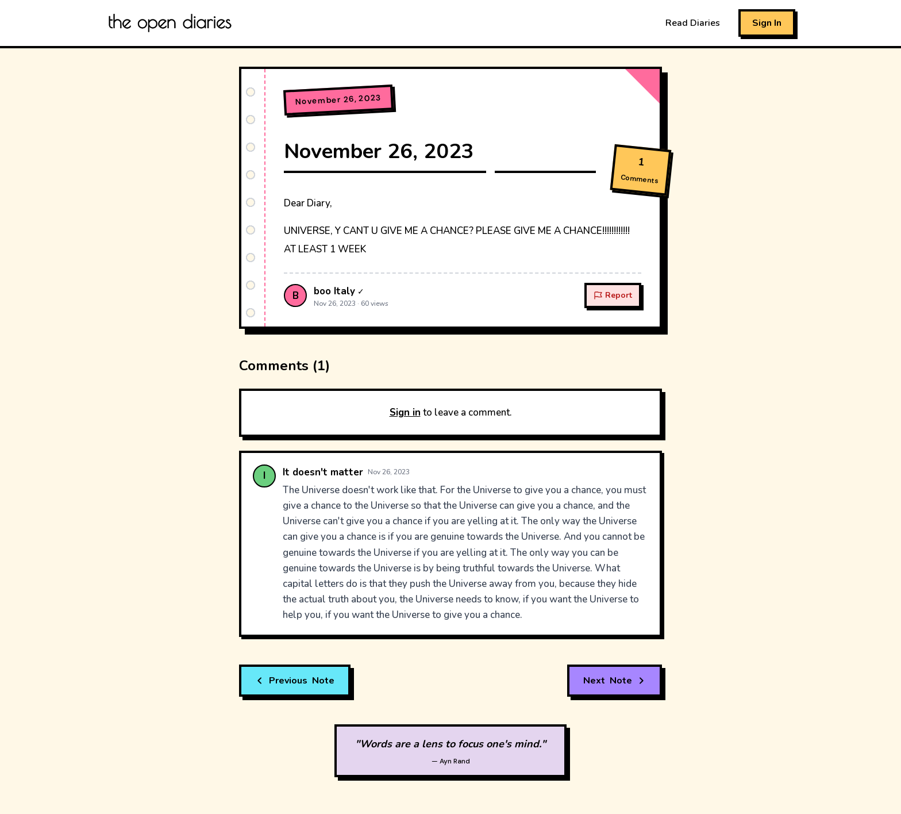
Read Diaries (692, 23)
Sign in (405, 412)
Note (294, 681)
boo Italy (334, 291)
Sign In (766, 23)
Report (613, 295)
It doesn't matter (323, 472)
